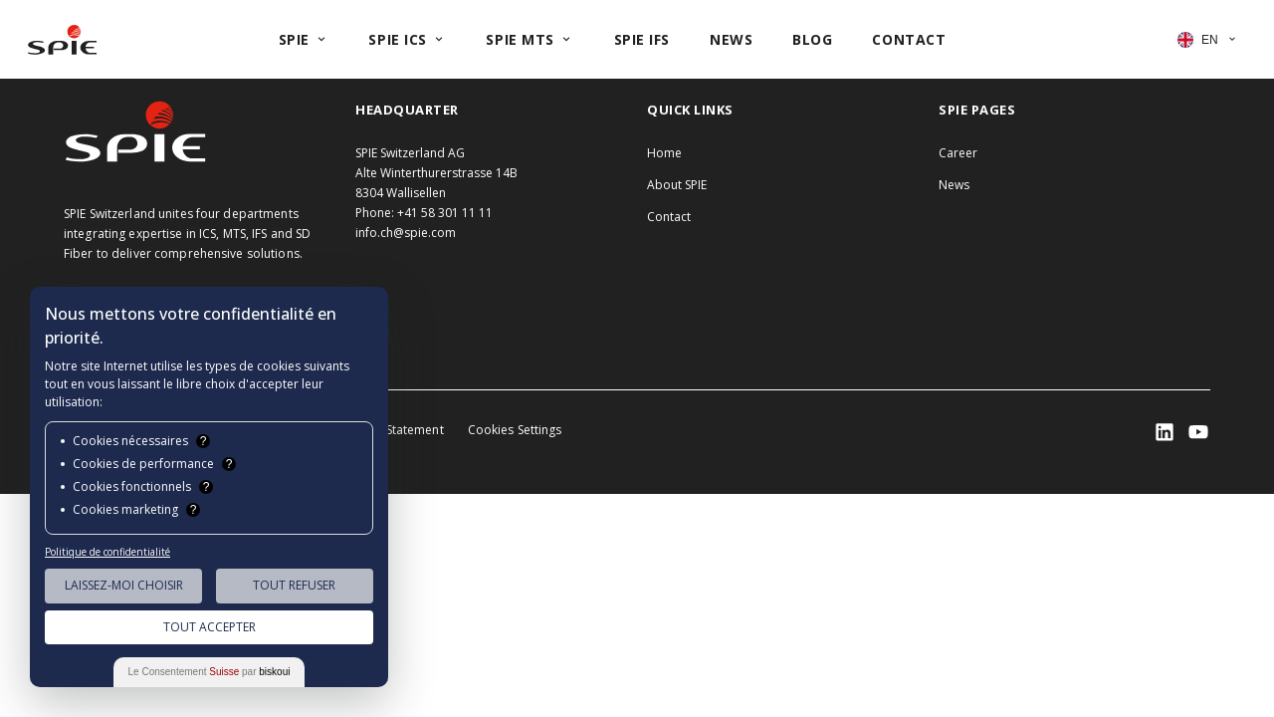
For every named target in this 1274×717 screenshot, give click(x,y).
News (954, 184)
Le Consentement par (209, 671)
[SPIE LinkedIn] (1164, 432)
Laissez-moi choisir (124, 585)
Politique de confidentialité (107, 552)
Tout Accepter (209, 626)
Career (958, 152)
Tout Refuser (294, 585)
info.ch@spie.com (405, 232)
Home (664, 152)
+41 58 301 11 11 (445, 212)
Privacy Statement (393, 429)
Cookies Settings (515, 429)
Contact (669, 216)
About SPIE (677, 184)
